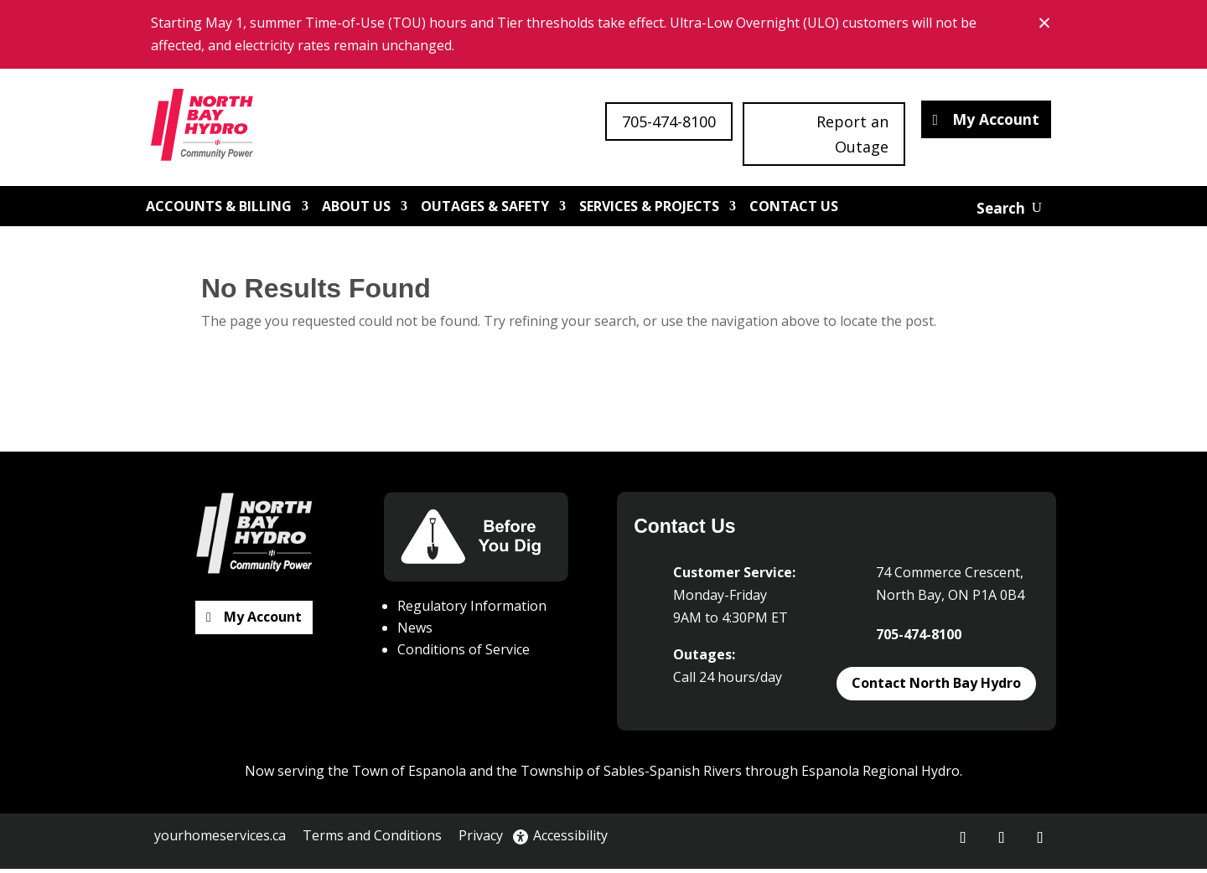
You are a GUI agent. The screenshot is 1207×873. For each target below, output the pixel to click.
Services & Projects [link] (649, 210)
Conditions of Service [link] (463, 653)
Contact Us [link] (793, 210)
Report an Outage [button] (852, 134)
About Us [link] (356, 210)
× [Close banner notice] (1047, 21)
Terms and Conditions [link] (372, 839)
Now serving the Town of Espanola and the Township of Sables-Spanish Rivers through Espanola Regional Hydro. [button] (603, 775)
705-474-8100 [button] (669, 121)
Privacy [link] (480, 839)
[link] (210, 129)
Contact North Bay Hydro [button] (936, 687)
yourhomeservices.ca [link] (220, 839)
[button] (963, 842)
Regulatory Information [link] (472, 610)
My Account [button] (995, 121)
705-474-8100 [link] (918, 638)
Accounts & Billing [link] (219, 210)
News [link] (415, 631)
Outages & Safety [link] (485, 210)
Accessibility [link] (560, 839)
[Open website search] (1009, 212)
